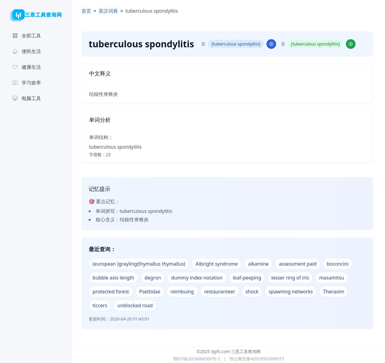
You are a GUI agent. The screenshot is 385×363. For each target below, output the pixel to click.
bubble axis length (116, 277)
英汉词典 (111, 11)
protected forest (113, 291)
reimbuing (185, 291)
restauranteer (222, 291)
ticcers (102, 305)
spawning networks (294, 291)
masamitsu (334, 277)
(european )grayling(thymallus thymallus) (141, 263)
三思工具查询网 (245, 351)
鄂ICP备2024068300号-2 (196, 358)
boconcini (341, 263)
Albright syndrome (220, 263)
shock (254, 291)
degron (155, 277)
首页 (89, 11)
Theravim (336, 291)
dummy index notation (199, 277)
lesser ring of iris (293, 277)
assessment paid (300, 263)
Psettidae (152, 291)
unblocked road (138, 305)
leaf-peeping (250, 277)
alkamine (261, 263)
